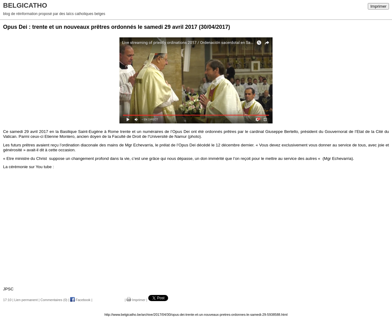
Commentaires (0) (53, 300)
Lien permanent (26, 300)
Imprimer (378, 6)
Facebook (80, 300)
